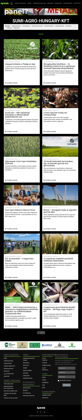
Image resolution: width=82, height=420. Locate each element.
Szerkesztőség (46, 395)
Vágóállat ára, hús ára (11, 398)
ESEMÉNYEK (58, 3)
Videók (44, 380)
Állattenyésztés (59, 26)
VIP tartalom (27, 393)
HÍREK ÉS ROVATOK (20, 3)
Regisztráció (27, 388)
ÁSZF (43, 385)
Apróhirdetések (27, 378)
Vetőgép (44, 362)
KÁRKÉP (25, 368)
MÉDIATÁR (50, 3)
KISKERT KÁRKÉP (27, 370)
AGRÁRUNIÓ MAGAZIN (39, 3)
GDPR (43, 387)
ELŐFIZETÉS (77, 3)
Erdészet (9, 28)
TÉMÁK (29, 3)
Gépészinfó (26, 375)
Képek (44, 377)
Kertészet (68, 26)
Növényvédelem (48, 26)
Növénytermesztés (37, 26)
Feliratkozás (66, 385)
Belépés (25, 390)
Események (45, 382)
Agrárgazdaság (16, 26)
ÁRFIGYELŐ (26, 365)
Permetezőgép (46, 365)
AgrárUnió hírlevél (65, 380)
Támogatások (26, 26)
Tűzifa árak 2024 (8, 383)
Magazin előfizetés (28, 395)
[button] (11, 3)
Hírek (5, 358)
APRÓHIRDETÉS (67, 3)
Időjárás (25, 373)
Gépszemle (26, 362)
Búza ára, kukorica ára (10, 391)
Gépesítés (16, 28)
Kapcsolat (45, 397)
